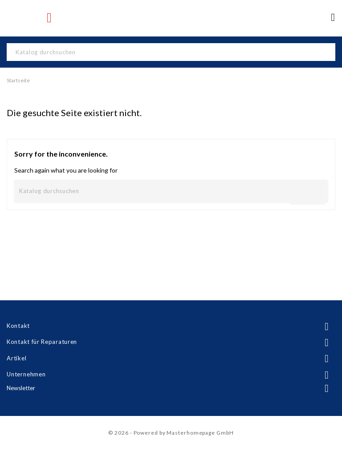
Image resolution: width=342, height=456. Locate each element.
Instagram (50, 18)
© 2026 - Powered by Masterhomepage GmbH (170, 432)
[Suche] (171, 52)
